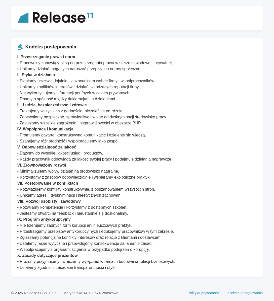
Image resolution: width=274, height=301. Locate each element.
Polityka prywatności (204, 293)
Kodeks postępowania (245, 293)
